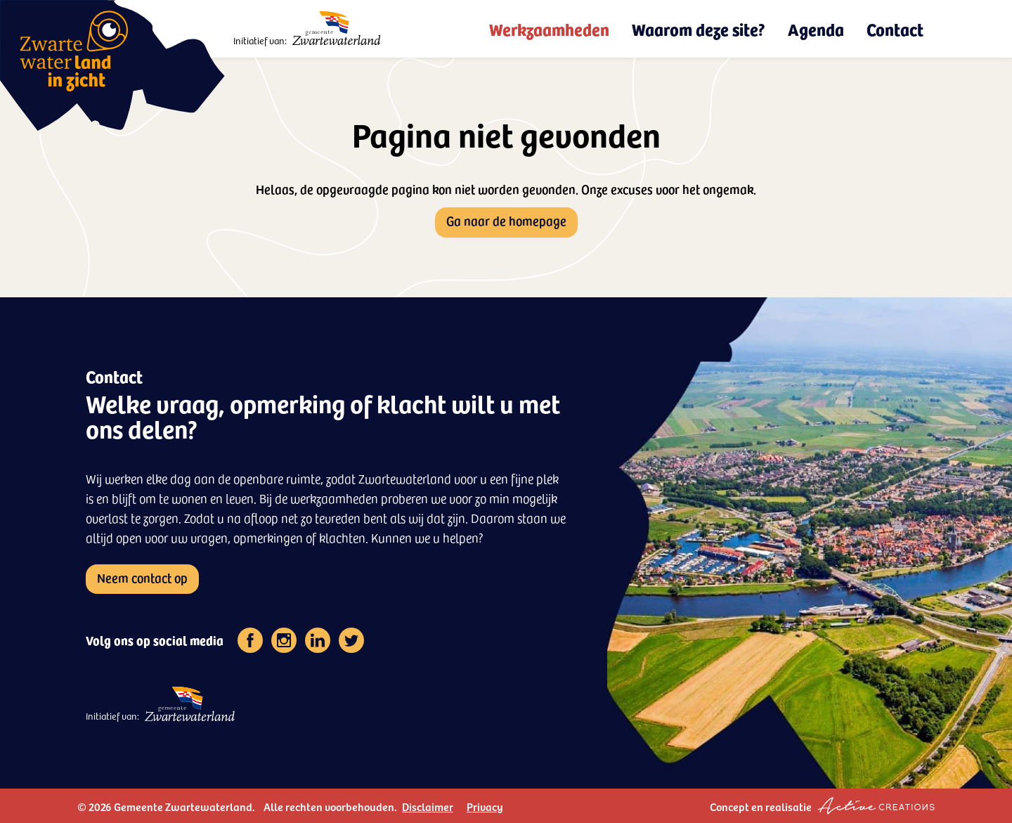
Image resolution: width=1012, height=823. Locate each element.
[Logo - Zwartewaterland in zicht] (112, 65)
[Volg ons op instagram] (284, 640)
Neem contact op (142, 577)
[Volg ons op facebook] (250, 640)
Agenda (816, 29)
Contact (895, 29)
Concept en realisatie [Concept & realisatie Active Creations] (822, 806)
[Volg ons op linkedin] (317, 640)
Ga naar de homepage (506, 220)
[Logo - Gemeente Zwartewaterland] (337, 28)
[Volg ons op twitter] (351, 640)
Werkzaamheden (549, 29)
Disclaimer (427, 806)
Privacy (485, 806)
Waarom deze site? (698, 29)
